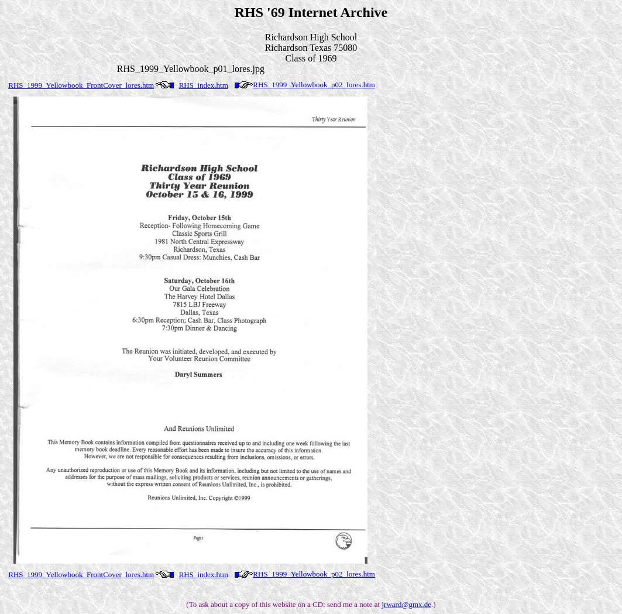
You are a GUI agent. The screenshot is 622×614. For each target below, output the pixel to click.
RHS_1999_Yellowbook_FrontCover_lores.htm (81, 85)
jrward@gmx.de (406, 604)
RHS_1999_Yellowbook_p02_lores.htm (314, 84)
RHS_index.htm (203, 85)
